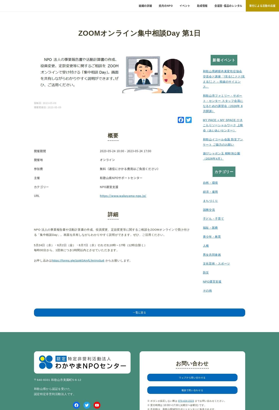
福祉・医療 (210, 227)
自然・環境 (210, 182)
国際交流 (209, 209)
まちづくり (210, 200)
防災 (206, 272)
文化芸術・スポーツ (216, 263)
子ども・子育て (213, 218)
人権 (206, 245)
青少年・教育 (212, 236)
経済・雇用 (210, 191)
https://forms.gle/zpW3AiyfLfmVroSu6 (78, 260)
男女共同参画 (212, 254)
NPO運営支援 (212, 281)
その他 (207, 290)
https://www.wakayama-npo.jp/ (123, 196)
